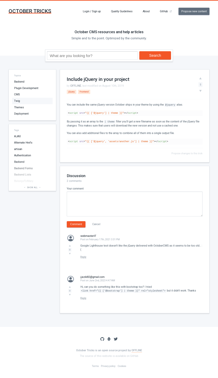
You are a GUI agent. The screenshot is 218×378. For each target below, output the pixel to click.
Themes (19, 107)
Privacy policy (108, 366)
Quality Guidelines (122, 11)
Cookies (122, 366)
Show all (32, 187)
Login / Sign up (92, 11)
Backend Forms (23, 168)
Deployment (21, 113)
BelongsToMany (23, 181)
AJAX (17, 136)
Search (155, 55)
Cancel (96, 224)
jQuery (71, 91)
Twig (17, 101)
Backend (19, 81)
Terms (95, 366)
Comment (76, 224)
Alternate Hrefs (23, 142)
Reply (83, 257)
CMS (17, 94)
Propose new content (194, 11)
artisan (18, 149)
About (146, 11)
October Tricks (30, 11)
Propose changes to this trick (187, 153)
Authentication (22, 155)
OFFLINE (75, 85)
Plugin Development (26, 88)
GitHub (164, 11)
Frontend (84, 91)
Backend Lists (22, 174)
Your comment (75, 188)
